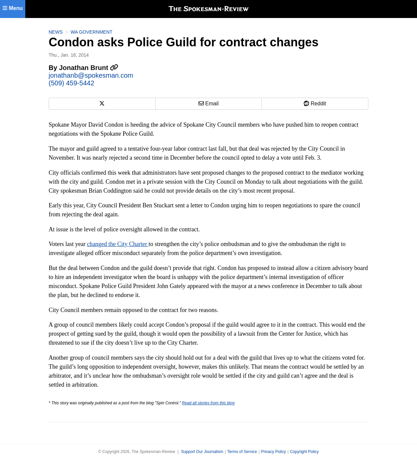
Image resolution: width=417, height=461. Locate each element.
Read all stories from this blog (208, 403)
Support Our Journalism (202, 451)
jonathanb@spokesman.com (91, 75)
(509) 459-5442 (71, 83)
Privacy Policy (273, 451)
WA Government (92, 32)
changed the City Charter (118, 244)
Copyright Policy (304, 451)
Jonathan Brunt (88, 67)
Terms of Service (242, 451)
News (56, 32)
